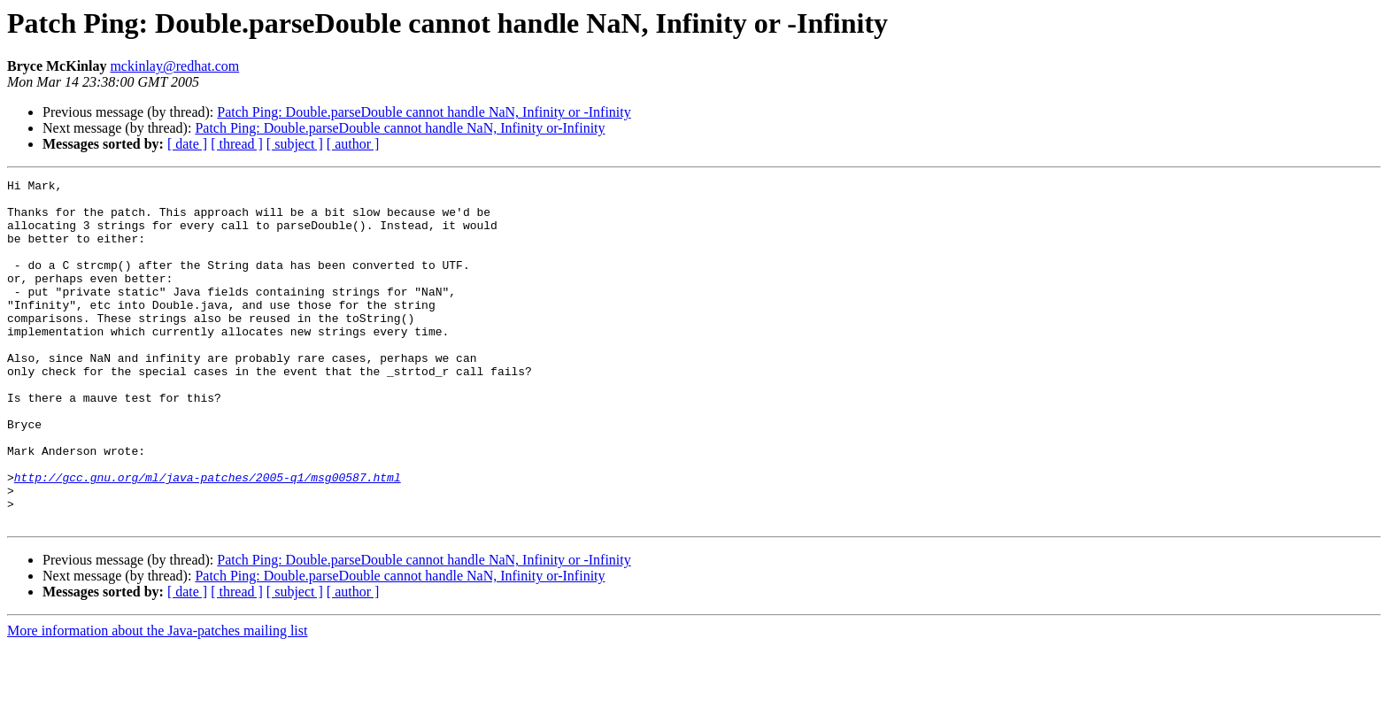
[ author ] (353, 143)
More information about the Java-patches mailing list (157, 699)
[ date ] (187, 143)
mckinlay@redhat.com (174, 65)
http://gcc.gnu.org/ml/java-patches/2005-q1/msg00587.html (207, 538)
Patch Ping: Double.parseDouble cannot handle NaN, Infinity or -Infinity (423, 111)
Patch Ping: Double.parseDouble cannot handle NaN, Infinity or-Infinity (400, 127)
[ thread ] (237, 143)
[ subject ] (294, 143)
